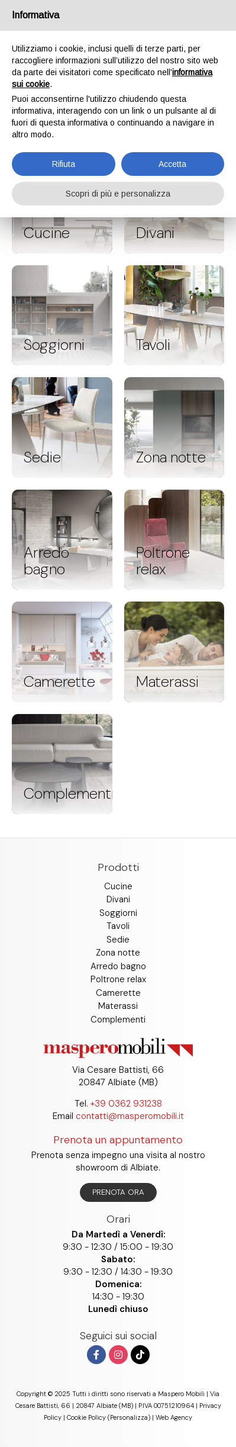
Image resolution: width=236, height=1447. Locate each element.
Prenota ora (118, 1192)
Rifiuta (63, 164)
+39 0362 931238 (126, 1104)
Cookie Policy (86, 1417)
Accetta (172, 164)
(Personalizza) (129, 1417)
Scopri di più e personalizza (118, 193)
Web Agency (174, 1417)
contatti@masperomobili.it (130, 1116)
